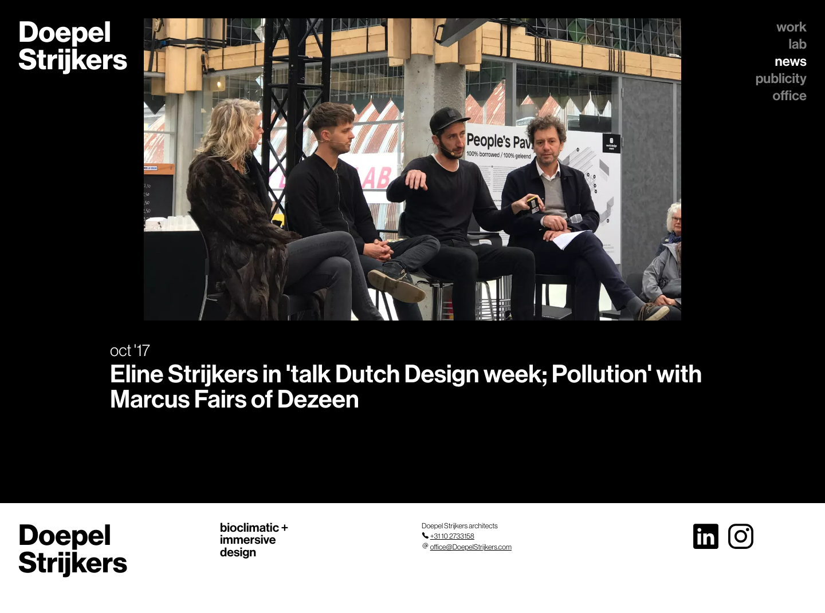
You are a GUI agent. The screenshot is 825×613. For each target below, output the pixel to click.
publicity (781, 78)
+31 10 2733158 (452, 536)
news (791, 61)
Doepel (72, 45)
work (791, 26)
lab (797, 44)
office (790, 95)
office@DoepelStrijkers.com (471, 547)
